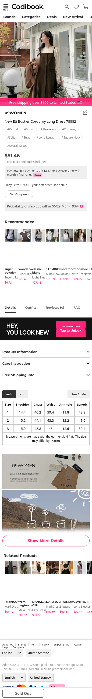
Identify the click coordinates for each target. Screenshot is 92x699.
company (18, 647)
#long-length (46, 137)
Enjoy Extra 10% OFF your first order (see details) (36, 185)
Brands (9, 17)
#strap (26, 137)
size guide (78, 394)
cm (22, 394)
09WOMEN (15, 113)
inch (9, 394)
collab (77, 644)
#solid (11, 137)
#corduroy (69, 129)
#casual (12, 129)
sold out (23, 693)
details (10, 307)
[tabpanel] (9, 257)
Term (34, 644)
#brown (29, 129)
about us (7, 644)
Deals (52, 17)
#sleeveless (48, 129)
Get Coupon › (19, 194)
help (5, 647)
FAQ (77, 307)
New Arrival (73, 17)
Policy (45, 644)
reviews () (55, 307)
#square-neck (71, 137)
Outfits (30, 307)
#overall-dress (17, 146)
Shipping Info (61, 644)
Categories (31, 17)
